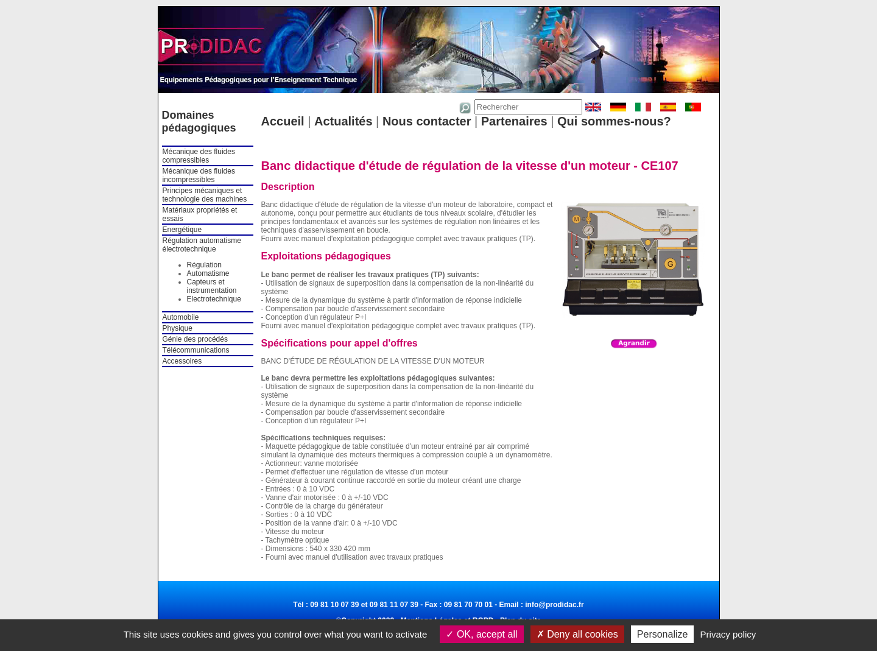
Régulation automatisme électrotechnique (202, 244)
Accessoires (182, 361)
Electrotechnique (214, 299)
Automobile (181, 317)
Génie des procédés (195, 339)
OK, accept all (481, 634)
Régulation (204, 265)
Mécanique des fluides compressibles (199, 155)
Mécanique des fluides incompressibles (199, 175)
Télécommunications (196, 350)
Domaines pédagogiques (199, 121)
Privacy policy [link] (728, 634)
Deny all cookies (577, 634)
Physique (177, 328)
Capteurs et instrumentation (212, 286)
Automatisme (208, 273)
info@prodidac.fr (554, 604)
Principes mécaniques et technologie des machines (205, 194)
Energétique (182, 229)
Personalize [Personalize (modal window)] (662, 634)
